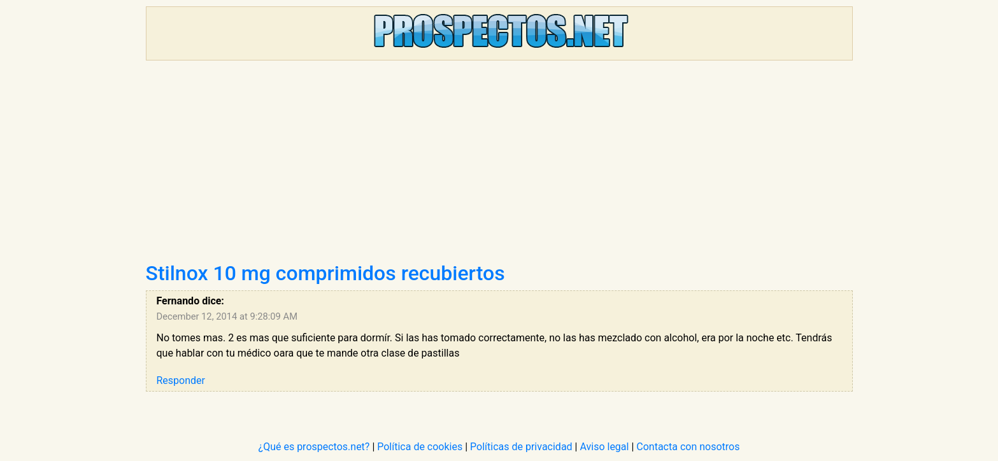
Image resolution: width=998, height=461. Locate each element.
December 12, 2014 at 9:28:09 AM (227, 316)
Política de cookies (419, 447)
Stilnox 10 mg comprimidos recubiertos (325, 273)
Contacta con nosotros (687, 447)
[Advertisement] (499, 165)
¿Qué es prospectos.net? (314, 447)
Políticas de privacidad (521, 447)
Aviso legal (604, 447)
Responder (181, 380)
